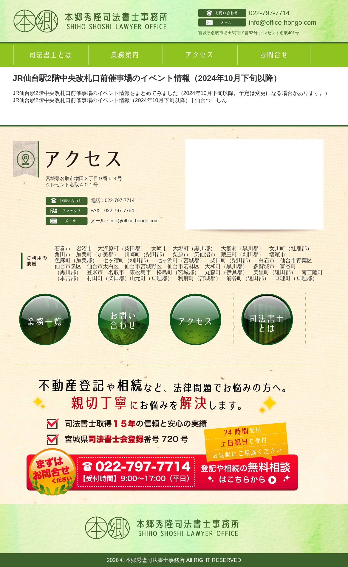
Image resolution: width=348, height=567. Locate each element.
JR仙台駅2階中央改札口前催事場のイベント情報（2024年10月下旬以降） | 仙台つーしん (120, 100)
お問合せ (273, 55)
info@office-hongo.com (282, 22)
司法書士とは (50, 55)
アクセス (199, 55)
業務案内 (124, 55)
